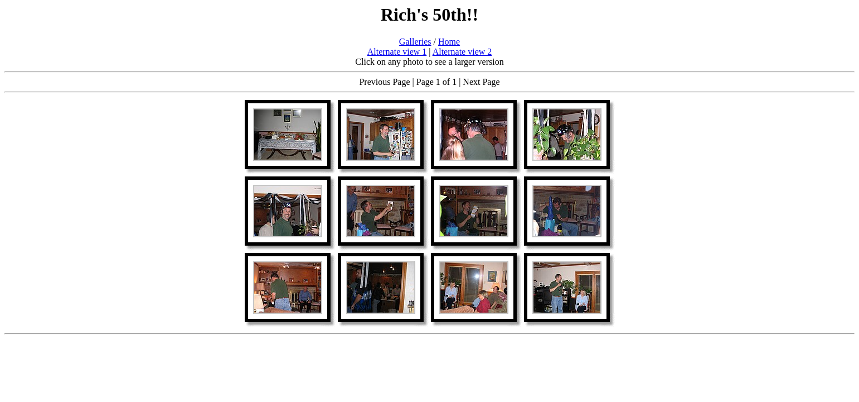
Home (449, 41)
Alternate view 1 (397, 51)
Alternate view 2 (462, 51)
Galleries (415, 41)
